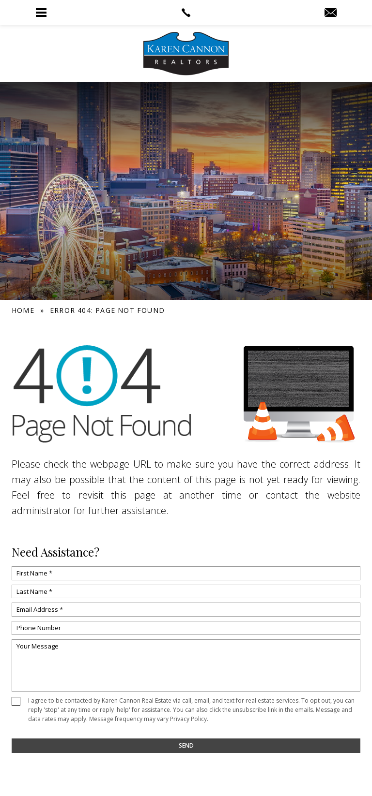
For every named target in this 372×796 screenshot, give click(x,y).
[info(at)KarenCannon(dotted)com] (331, 13)
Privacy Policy (188, 719)
